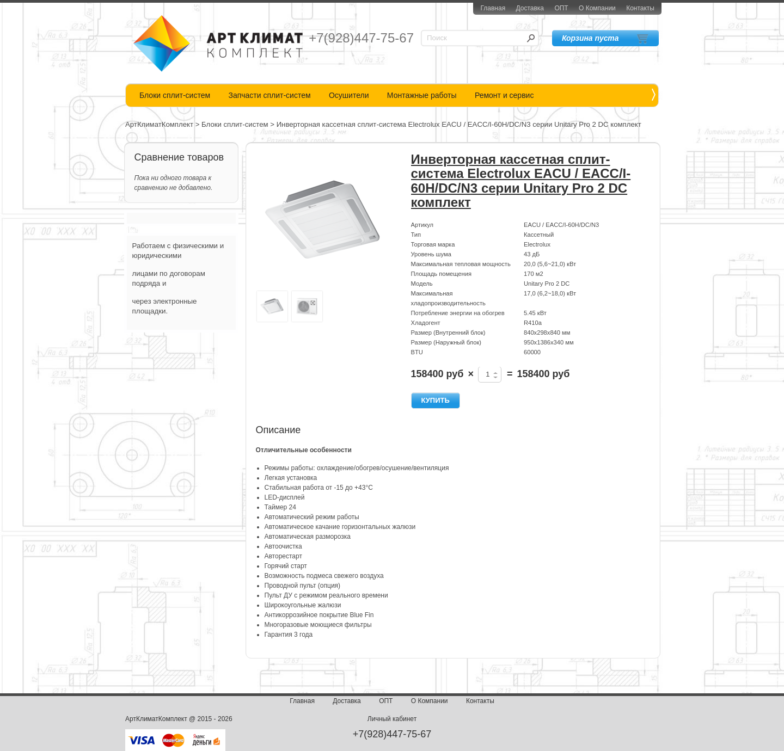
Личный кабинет (391, 719)
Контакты (640, 8)
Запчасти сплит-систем (269, 95)
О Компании (597, 8)
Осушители (349, 95)
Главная (492, 8)
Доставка (530, 8)
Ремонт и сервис (504, 95)
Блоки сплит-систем (174, 95)
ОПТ (561, 8)
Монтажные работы (422, 95)
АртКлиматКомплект (159, 124)
